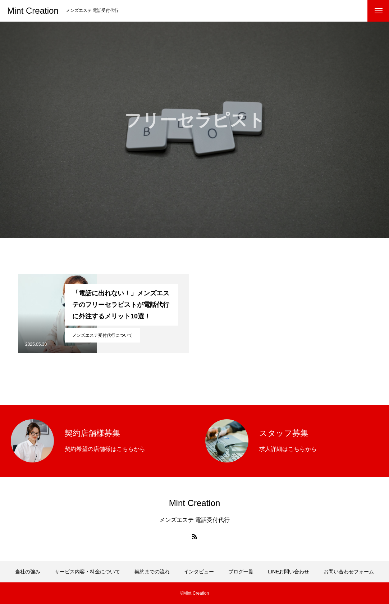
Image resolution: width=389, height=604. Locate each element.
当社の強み (27, 571)
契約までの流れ (152, 571)
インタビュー (199, 571)
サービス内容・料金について (87, 571)
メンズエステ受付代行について (102, 335)
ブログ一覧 (240, 571)
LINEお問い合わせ (288, 571)
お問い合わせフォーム (349, 571)
